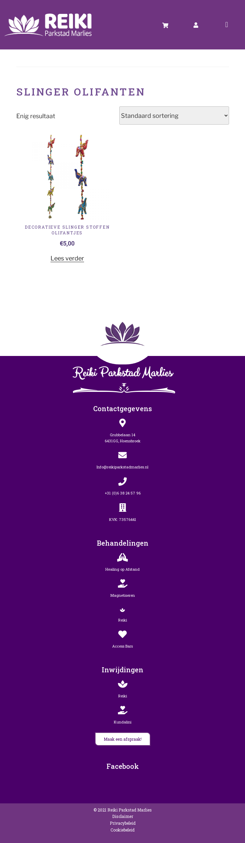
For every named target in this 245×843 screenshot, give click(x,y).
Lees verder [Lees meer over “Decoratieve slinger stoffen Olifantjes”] (67, 258)
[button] (226, 24)
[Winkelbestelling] (174, 115)
